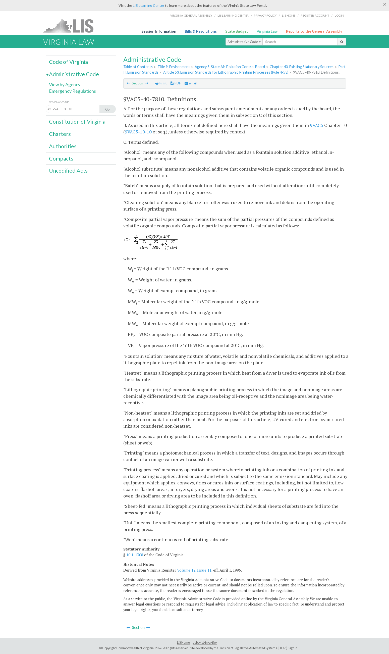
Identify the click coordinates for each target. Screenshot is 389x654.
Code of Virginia (68, 62)
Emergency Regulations (72, 91)
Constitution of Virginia (77, 121)
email (191, 83)
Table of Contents (138, 67)
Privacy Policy (265, 15)
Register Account (315, 15)
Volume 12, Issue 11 (194, 570)
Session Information (158, 31)
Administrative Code (244, 42)
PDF (176, 83)
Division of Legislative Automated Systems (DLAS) (253, 648)
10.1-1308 (134, 554)
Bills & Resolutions (201, 31)
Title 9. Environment (173, 67)
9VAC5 (316, 125)
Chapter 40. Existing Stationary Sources (302, 67)
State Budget (236, 31)
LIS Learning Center (148, 5)
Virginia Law (267, 31)
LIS (71, 26)
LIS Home (183, 642)
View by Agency (64, 84)
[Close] (385, 4)
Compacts (61, 158)
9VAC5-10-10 (138, 132)
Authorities (63, 146)
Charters (60, 134)
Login (339, 15)
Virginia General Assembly (191, 15)
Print (160, 83)
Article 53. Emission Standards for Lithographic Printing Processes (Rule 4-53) (225, 72)
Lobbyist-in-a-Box (205, 642)
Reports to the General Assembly (314, 31)
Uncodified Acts (68, 170)
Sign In (293, 648)
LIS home (288, 15)
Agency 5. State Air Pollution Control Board (230, 67)
